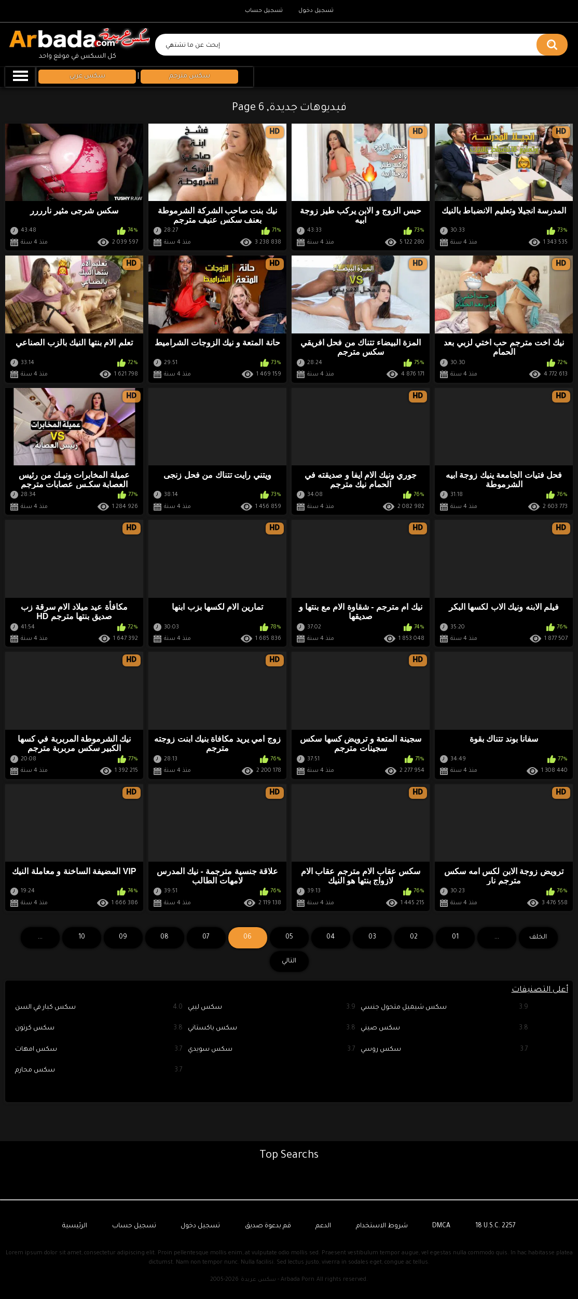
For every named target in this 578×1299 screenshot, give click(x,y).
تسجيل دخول (316, 11)
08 (164, 937)
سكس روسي (444, 1050)
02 (414, 937)
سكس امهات (99, 1050)
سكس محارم (99, 1070)
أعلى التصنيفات (540, 990)
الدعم (323, 1226)
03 (372, 937)
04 (330, 937)
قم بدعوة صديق (268, 1226)
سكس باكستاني (271, 1028)
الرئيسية (74, 1226)
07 (206, 937)
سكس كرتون (99, 1028)
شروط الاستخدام (382, 1226)
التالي (289, 961)
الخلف (538, 937)
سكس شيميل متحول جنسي (444, 1007)
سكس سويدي (271, 1050)
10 (81, 937)
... (40, 937)
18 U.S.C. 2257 (495, 1226)
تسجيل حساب (264, 11)
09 (123, 937)
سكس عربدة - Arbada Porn (277, 1280)
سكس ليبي (271, 1007)
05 (289, 937)
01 (455, 937)
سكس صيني (444, 1028)
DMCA (441, 1226)
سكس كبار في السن (99, 1007)
